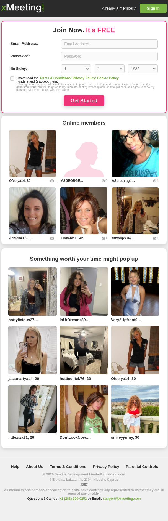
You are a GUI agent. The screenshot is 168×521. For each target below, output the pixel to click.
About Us (34, 466)
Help (15, 466)
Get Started (84, 100)
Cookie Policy (108, 78)
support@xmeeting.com (122, 499)
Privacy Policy (84, 78)
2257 (84, 485)
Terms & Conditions (55, 78)
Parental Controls (142, 466)
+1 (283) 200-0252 (73, 499)
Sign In (153, 8)
